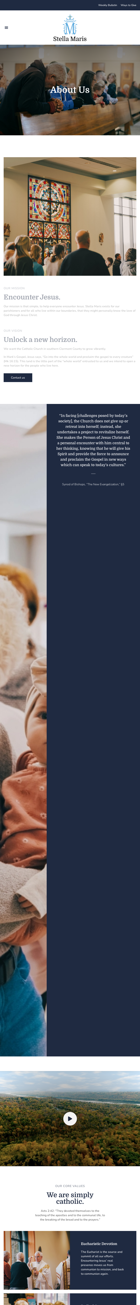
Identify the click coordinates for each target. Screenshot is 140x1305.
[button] (6, 27)
